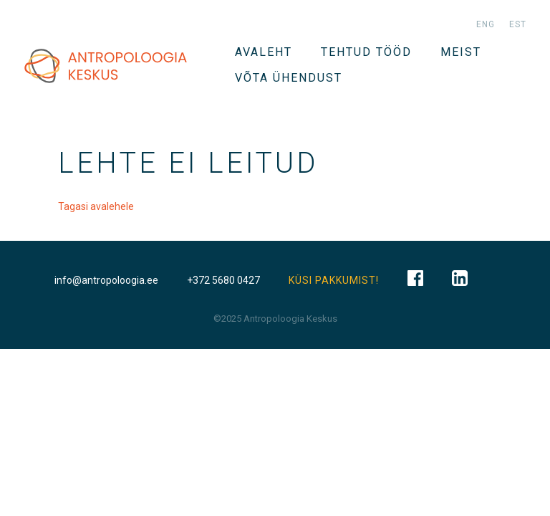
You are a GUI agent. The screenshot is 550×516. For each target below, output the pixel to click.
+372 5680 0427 (223, 280)
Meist (460, 52)
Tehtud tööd (366, 52)
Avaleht (263, 52)
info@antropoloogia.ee (106, 280)
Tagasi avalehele (96, 206)
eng (485, 24)
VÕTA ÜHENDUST (288, 78)
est (517, 24)
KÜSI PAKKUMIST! (334, 280)
